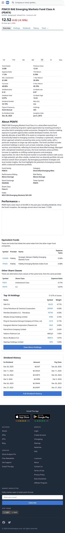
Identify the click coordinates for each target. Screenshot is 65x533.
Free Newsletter (8, 458)
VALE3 (50, 304)
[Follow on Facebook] (3, 522)
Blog (4, 443)
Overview (6, 28)
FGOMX (5, 258)
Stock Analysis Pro (9, 454)
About (36, 462)
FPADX (5, 264)
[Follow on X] (9, 522)
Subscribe (32, 503)
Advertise (37, 447)
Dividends (26, 28)
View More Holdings (33, 347)
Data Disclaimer (40, 479)
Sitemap (37, 443)
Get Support (6, 462)
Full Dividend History (32, 393)
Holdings (16, 28)
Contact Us (38, 466)
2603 (51, 325)
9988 (51, 317)
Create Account (40, 435)
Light (6, 512)
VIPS (51, 342)
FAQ (35, 451)
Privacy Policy (39, 475)
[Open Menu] (3, 2)
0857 (51, 329)
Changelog (38, 439)
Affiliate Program (40, 483)
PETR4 (50, 313)
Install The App (8, 466)
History (36, 28)
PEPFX (4, 287)
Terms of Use (39, 470)
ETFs (4, 439)
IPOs (4, 435)
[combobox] (37, 2)
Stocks (4, 431)
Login (36, 431)
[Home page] (7, 2)
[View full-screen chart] (45, 28)
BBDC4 (50, 338)
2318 (51, 321)
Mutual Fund (12, 15)
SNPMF (50, 308)
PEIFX (4, 283)
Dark (14, 512)
